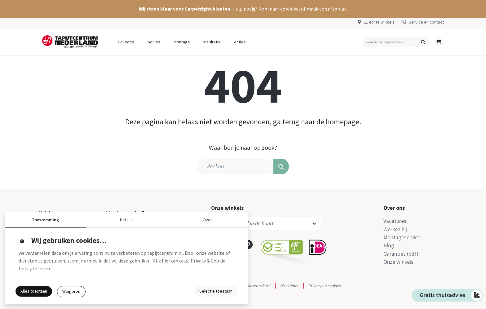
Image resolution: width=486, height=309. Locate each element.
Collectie (126, 42)
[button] (243, 9)
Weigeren (71, 291)
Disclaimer (289, 286)
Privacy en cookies (324, 286)
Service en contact (426, 22)
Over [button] (207, 220)
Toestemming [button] (45, 220)
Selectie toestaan (215, 291)
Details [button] (126, 220)
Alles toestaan (33, 291)
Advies (154, 42)
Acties (240, 42)
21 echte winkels (379, 22)
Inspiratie (212, 42)
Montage (182, 42)
